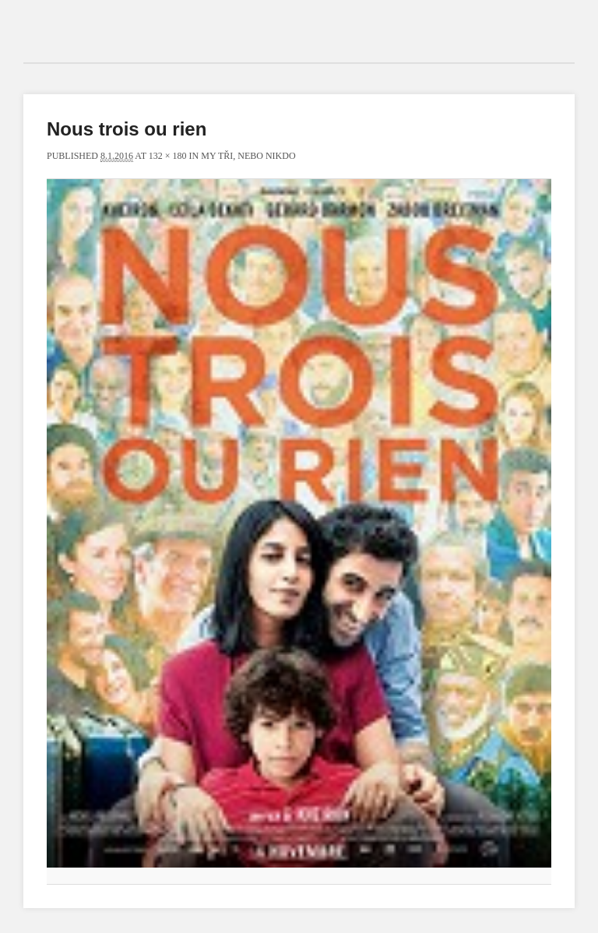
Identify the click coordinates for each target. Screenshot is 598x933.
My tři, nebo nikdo (248, 155)
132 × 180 (168, 155)
